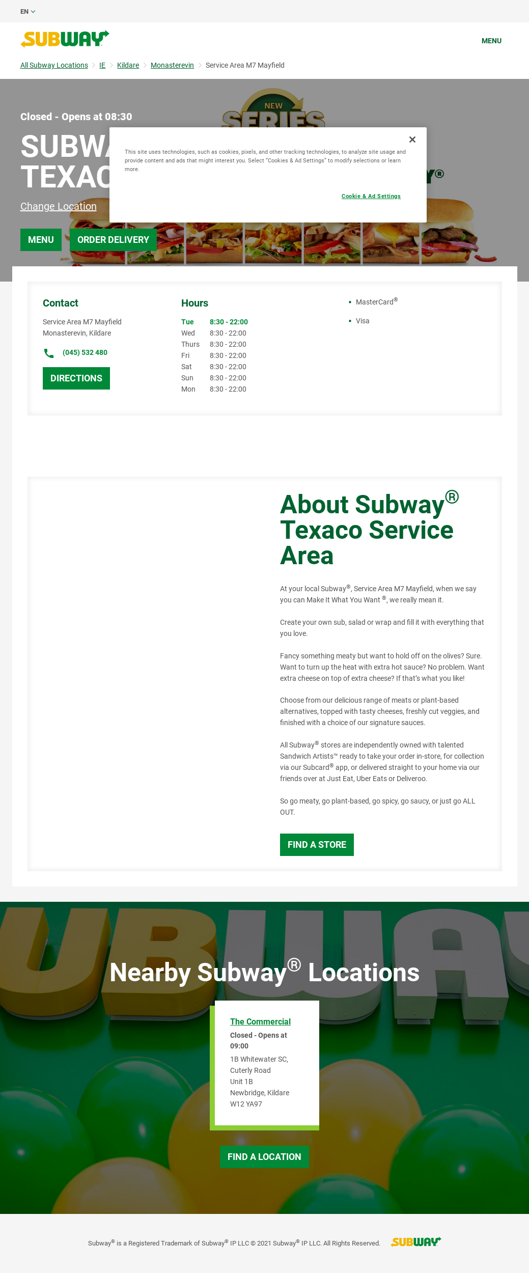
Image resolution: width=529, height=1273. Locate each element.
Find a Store (317, 844)
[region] (268, 175)
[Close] (412, 139)
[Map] (142, 674)
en (24, 11)
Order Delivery (113, 239)
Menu (492, 41)
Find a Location (264, 1156)
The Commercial (260, 1022)
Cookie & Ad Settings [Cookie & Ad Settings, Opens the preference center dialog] (371, 196)
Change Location (58, 206)
